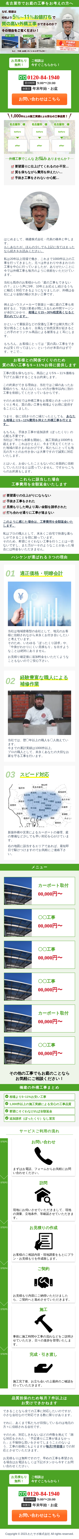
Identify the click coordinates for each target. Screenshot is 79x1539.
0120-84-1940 (43, 77)
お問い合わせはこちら (39, 99)
